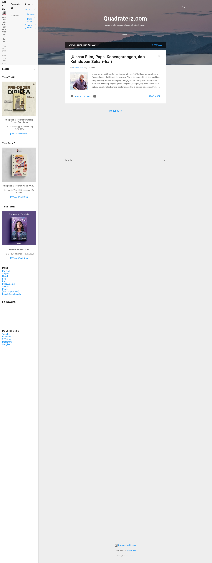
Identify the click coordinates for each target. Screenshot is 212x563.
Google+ (6, 344)
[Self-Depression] (10, 291)
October (31, 14)
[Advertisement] (176, 82)
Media (5, 289)
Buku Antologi (8, 284)
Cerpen (5, 273)
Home (95, 34)
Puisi (4, 281)
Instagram (7, 342)
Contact (107, 34)
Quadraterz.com (125, 18)
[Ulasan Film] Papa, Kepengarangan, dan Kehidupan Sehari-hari (107, 59)
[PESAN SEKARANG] (19, 133)
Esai (4, 279)
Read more (154, 96)
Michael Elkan (131, 550)
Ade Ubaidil (123, 34)
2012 (27, 9)
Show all (156, 45)
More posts (115, 111)
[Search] (183, 7)
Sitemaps (153, 34)
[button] (158, 56)
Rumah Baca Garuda (11, 294)
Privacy (139, 34)
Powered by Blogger (125, 545)
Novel (5, 276)
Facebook (6, 336)
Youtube (6, 334)
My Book (6, 271)
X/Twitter (6, 339)
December (29, 20)
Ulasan (5, 286)
